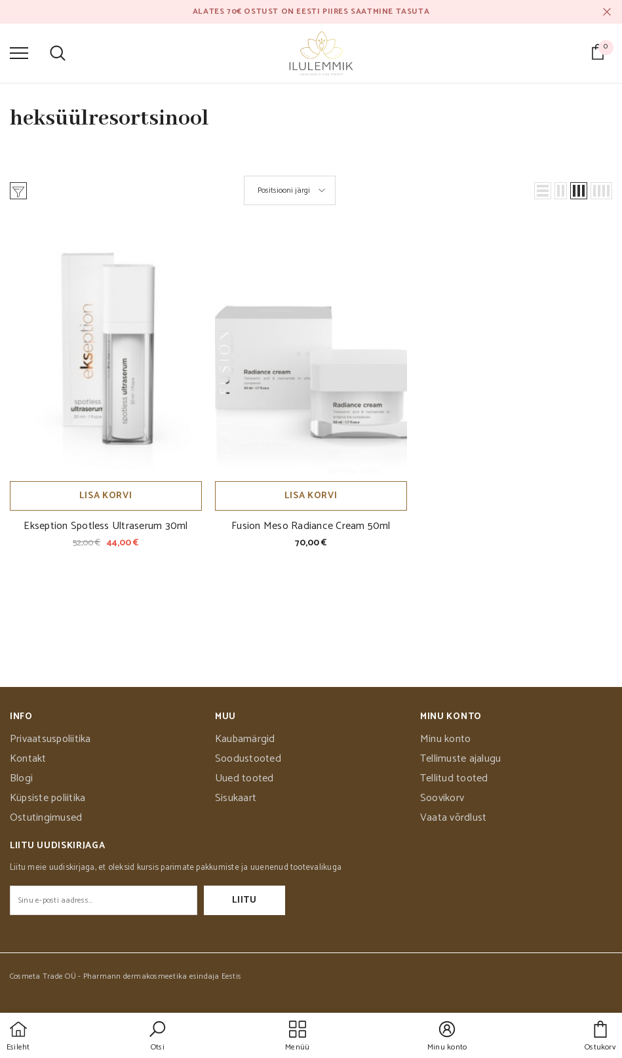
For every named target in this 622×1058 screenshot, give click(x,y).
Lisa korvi (105, 495)
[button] (542, 190)
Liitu (244, 900)
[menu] (19, 52)
